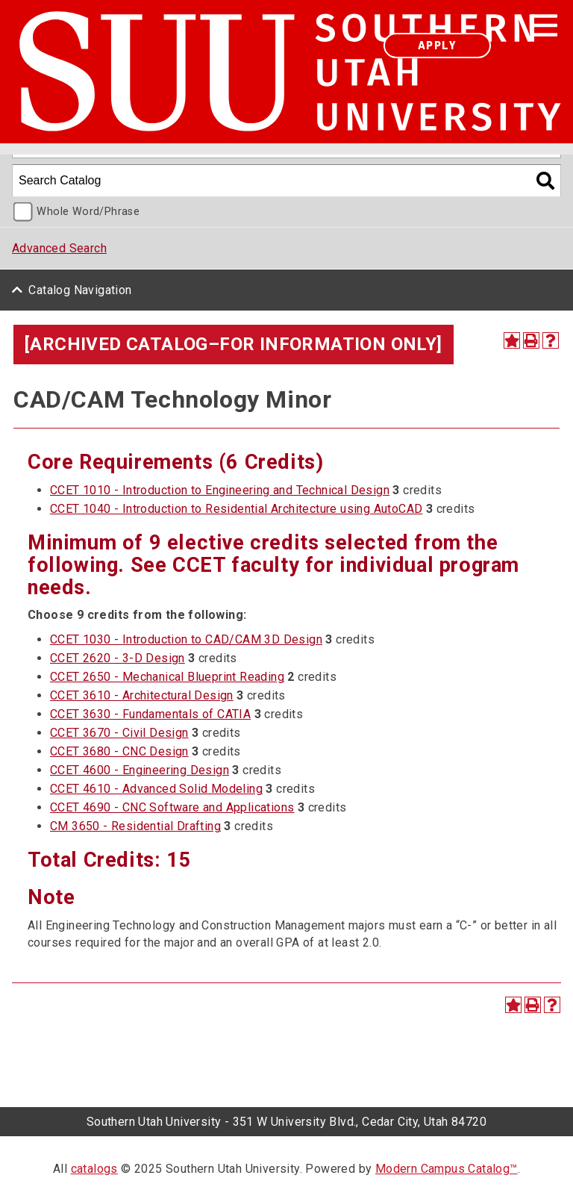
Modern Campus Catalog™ (446, 1169)
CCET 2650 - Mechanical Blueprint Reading (167, 677)
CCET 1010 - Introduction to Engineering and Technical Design (219, 490)
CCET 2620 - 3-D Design (117, 658)
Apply (437, 45)
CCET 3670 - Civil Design (119, 733)
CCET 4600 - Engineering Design (139, 770)
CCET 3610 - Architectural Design (142, 695)
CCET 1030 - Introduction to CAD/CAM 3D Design (186, 639)
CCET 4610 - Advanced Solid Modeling (156, 789)
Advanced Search (59, 248)
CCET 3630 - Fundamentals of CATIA (150, 714)
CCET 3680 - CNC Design (119, 751)
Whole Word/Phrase (88, 211)
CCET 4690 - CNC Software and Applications (172, 807)
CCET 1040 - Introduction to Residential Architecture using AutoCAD (236, 509)
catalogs (94, 1169)
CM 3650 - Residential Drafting (135, 826)
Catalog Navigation (79, 290)
